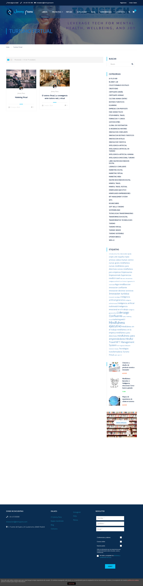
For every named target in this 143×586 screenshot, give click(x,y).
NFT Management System (118, 197)
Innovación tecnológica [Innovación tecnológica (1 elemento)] (114, 297)
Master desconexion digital (120, 180)
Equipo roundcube (57, 521)
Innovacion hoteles (117, 139)
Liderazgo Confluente (117, 167)
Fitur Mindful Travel (117, 115)
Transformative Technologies (120, 220)
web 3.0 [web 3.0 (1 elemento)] (120, 355)
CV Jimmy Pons (56, 517)
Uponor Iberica (115, 237)
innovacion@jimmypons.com (45, 3)
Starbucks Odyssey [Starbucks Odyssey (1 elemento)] (114, 349)
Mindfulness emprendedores (119, 193)
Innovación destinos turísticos (121, 135)
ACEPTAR (71, 583)
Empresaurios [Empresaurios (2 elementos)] (126, 272)
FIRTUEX (69, 12)
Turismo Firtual (115, 227)
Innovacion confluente (118, 132)
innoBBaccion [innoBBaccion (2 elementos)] (124, 284)
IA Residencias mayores (118, 129)
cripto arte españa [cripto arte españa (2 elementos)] (116, 257)
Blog (93, 12)
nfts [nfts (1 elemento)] (118, 345)
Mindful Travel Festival (118, 187)
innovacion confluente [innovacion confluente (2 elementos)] (118, 287)
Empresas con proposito (118, 109)
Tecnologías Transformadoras (121, 213)
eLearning (113, 105)
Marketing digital (116, 170)
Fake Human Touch (116, 112)
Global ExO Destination (118, 125)
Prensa (75, 520)
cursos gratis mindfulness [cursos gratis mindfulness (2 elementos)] (119, 263)
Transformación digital (118, 217)
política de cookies (133, 580)
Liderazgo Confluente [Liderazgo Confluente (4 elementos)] (119, 314)
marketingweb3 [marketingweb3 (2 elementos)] (119, 319)
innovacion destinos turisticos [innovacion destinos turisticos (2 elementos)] (121, 290)
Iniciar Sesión (133, 3)
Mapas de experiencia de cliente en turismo (128, 399)
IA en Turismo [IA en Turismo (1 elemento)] (122, 281)
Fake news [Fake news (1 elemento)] (122, 278)
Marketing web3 (115, 177)
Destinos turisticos (116, 102)
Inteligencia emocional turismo (122, 158)
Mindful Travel (115, 183)
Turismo (112, 223)
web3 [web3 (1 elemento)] (115, 355)
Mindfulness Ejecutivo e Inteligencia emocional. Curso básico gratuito (128, 383)
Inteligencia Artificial (118, 145)
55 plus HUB (81, 12)
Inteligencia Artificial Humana (121, 154)
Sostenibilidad (114, 210)
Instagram (77, 512)
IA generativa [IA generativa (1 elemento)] (130, 281)
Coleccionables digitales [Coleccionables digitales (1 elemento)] (125, 254)
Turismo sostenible (116, 233)
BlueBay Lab (113, 82)
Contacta (121, 12)
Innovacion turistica (117, 142)
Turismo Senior (115, 230)
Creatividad (113, 88)
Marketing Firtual (21, 97)
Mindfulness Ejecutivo (117, 190)
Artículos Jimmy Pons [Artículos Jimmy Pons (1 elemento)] (114, 254)
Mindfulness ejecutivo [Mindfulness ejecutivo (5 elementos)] (117, 324)
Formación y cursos (117, 119)
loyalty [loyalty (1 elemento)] (124, 316)
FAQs (75, 516)
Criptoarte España (116, 92)
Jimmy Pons (21, 93)
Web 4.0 (111, 240)
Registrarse (123, 3)
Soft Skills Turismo (116, 207)
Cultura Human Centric (118, 99)
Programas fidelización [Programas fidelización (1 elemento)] (124, 345)
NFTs (110, 200)
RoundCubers (114, 203)
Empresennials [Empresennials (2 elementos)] (114, 275)
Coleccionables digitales (119, 85)
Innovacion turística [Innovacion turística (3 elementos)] (119, 293)
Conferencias (106, 12)
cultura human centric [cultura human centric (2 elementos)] (125, 260)
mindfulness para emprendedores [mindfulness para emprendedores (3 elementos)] (122, 337)
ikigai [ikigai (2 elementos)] (117, 284)
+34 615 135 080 (27, 3)
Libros (44, 12)
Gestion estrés (114, 122)
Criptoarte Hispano (116, 95)
